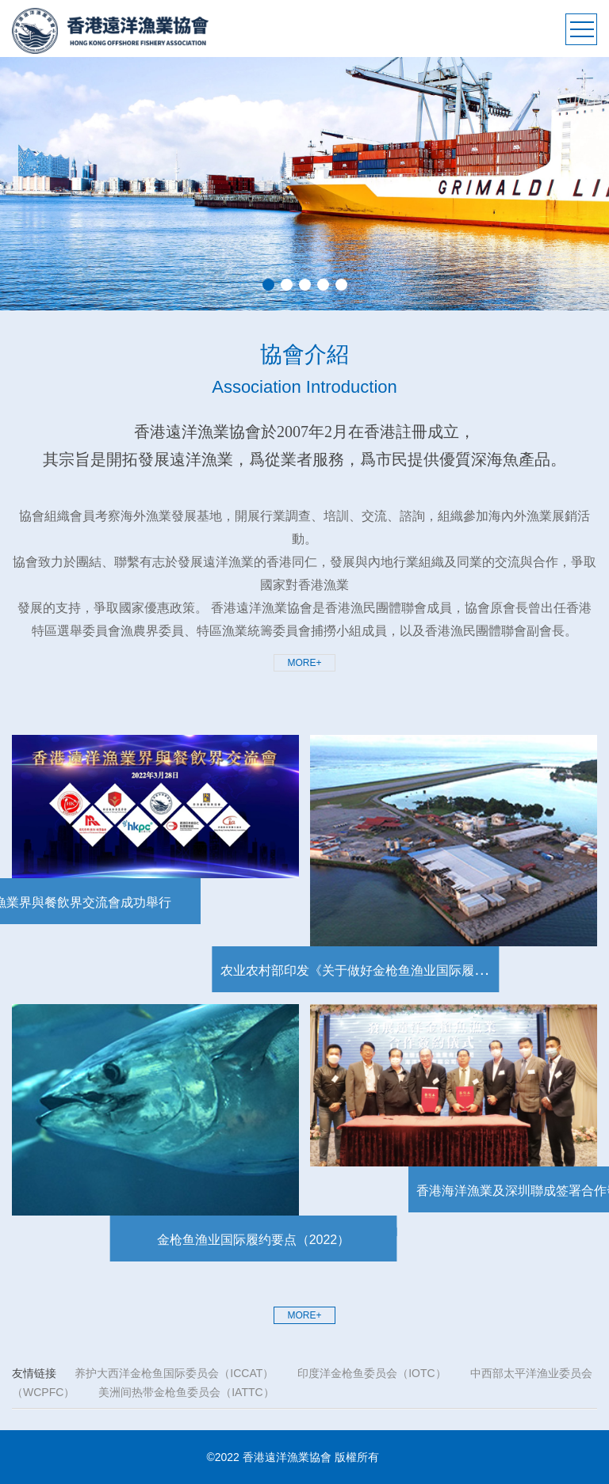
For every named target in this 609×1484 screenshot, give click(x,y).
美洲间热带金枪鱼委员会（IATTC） (186, 1392)
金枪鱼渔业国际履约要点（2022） (295, 1239)
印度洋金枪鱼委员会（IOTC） (371, 1373)
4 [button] (323, 285)
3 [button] (305, 285)
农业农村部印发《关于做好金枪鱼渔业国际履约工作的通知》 (349, 970)
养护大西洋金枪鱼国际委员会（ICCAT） (174, 1373)
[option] (304, 183)
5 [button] (341, 285)
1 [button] (268, 285)
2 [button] (287, 285)
